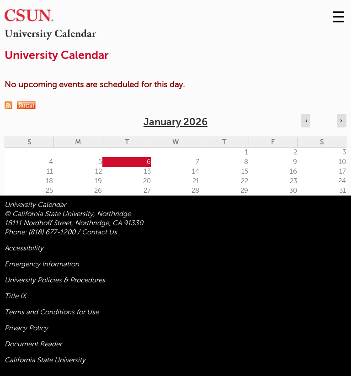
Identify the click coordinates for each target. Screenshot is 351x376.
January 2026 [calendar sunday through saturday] (175, 121)
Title (15, 296)
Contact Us (99, 232)
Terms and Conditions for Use (52, 312)
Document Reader (33, 344)
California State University (45, 360)
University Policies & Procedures (55, 280)
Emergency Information (42, 264)
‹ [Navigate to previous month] (306, 120)
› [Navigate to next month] (341, 120)
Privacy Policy (26, 328)
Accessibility (24, 248)
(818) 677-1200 (51, 232)
